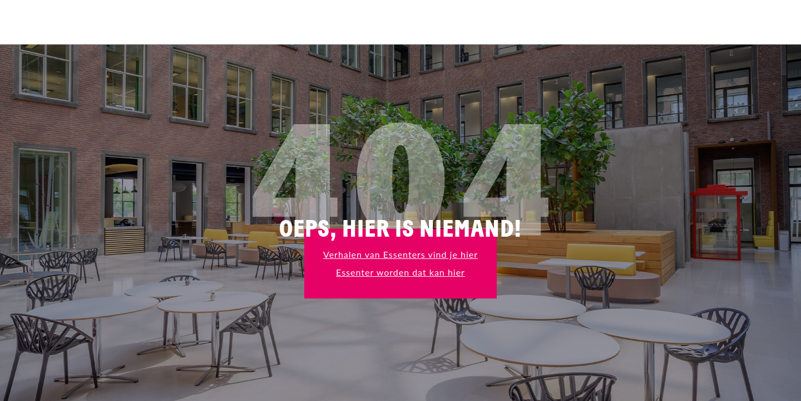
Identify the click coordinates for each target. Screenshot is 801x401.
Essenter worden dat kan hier (400, 272)
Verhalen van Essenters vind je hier (400, 254)
